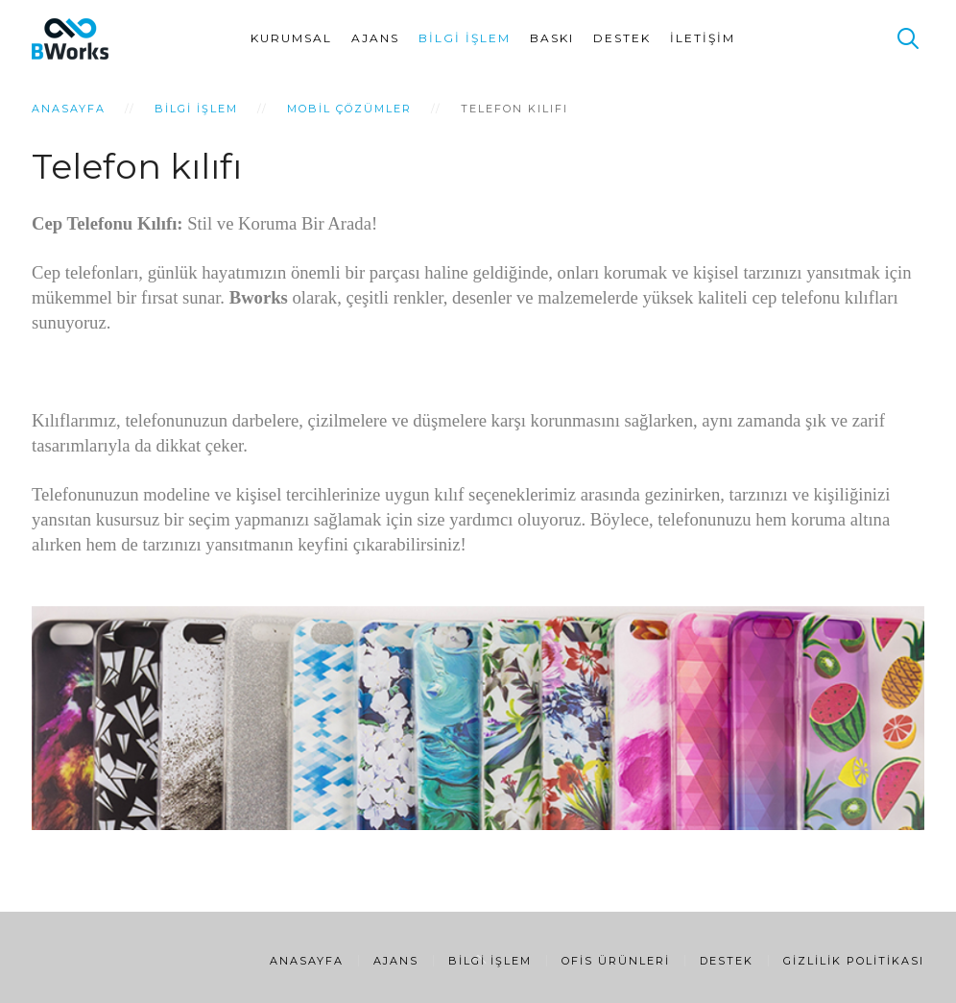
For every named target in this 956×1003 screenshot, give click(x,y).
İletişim (702, 38)
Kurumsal (291, 38)
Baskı (552, 38)
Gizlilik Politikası (853, 960)
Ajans (375, 38)
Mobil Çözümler (349, 108)
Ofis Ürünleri (616, 960)
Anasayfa (69, 108)
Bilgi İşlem (464, 38)
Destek (622, 38)
